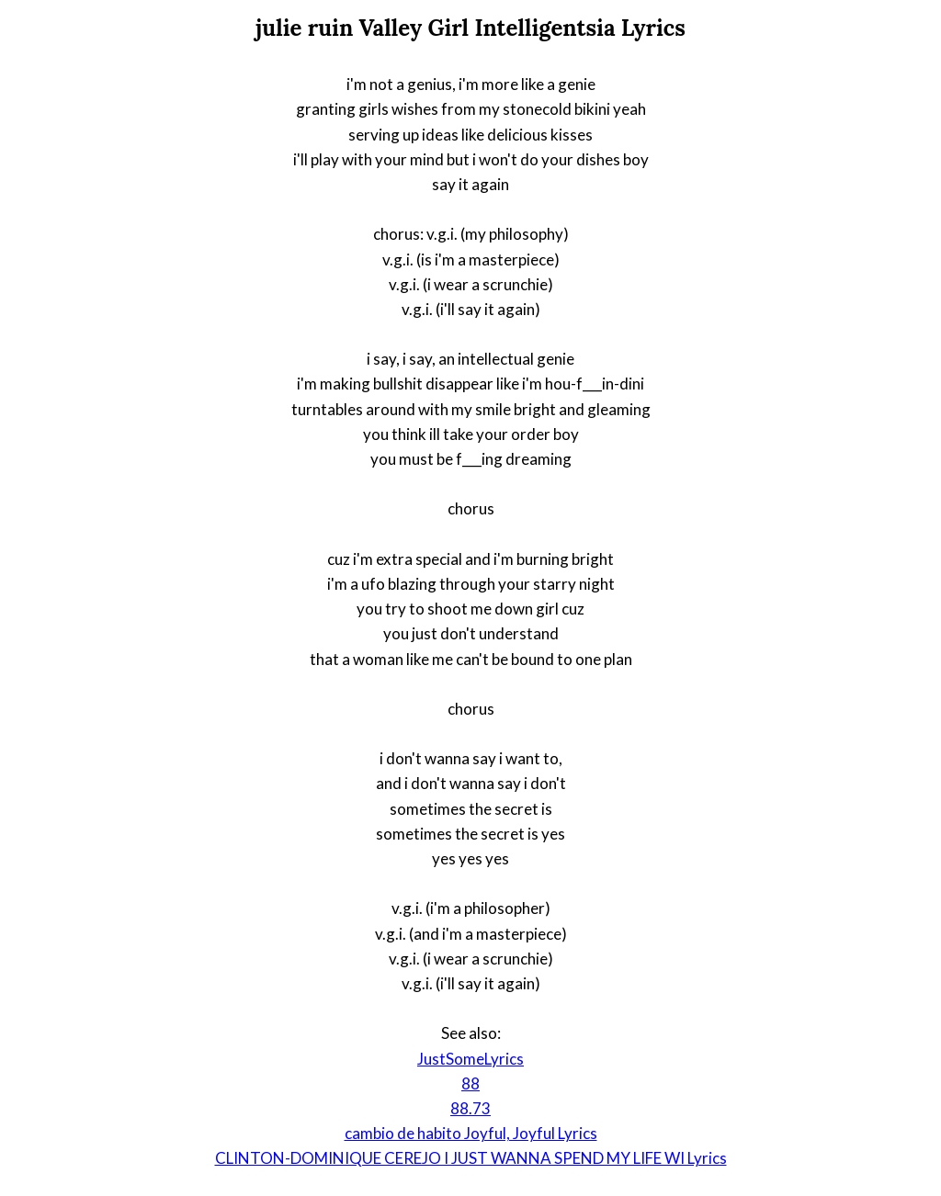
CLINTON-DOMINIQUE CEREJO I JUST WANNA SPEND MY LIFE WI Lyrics (471, 1158)
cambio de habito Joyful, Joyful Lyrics (471, 1133)
